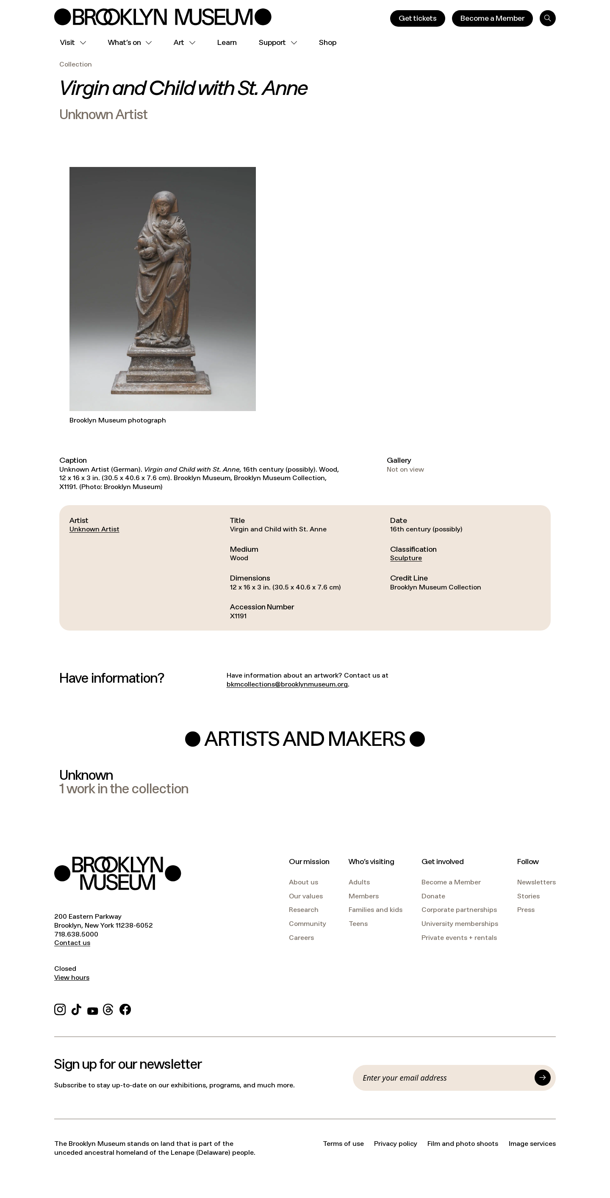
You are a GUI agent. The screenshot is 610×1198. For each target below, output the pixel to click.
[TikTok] (76, 1008)
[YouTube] (92, 1008)
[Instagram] (60, 1008)
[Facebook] (125, 1008)
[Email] (446, 1078)
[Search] (548, 18)
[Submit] (543, 1078)
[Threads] (108, 1008)
